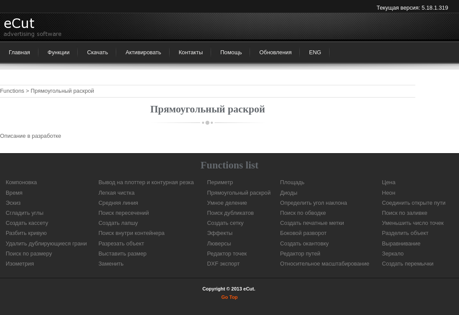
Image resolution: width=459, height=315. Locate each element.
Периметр (220, 182)
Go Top (229, 297)
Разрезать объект (121, 243)
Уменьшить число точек (413, 223)
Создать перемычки (408, 263)
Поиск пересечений (123, 213)
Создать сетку (225, 223)
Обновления (275, 52)
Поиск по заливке (405, 213)
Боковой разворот (303, 233)
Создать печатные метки (312, 223)
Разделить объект (405, 233)
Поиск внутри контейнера (131, 233)
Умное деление (227, 203)
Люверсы (219, 243)
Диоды (288, 192)
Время (14, 192)
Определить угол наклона (313, 203)
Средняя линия (118, 203)
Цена (389, 182)
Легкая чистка (116, 192)
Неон (389, 192)
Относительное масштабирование (324, 263)
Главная (19, 52)
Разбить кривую (26, 233)
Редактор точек (227, 253)
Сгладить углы (24, 213)
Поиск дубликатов (230, 213)
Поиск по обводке (303, 213)
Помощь (231, 52)
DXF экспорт (223, 263)
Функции (59, 52)
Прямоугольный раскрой (239, 192)
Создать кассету (27, 223)
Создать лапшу (118, 223)
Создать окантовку (304, 243)
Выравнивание (401, 243)
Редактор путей (300, 253)
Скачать (97, 52)
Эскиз (13, 203)
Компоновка (21, 182)
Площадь (292, 182)
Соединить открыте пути (413, 203)
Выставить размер (122, 253)
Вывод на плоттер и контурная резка (146, 182)
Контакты (191, 52)
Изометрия (20, 263)
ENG (315, 52)
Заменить (111, 263)
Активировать (143, 52)
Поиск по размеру (29, 253)
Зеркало (393, 253)
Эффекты (220, 233)
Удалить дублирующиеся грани (46, 243)
